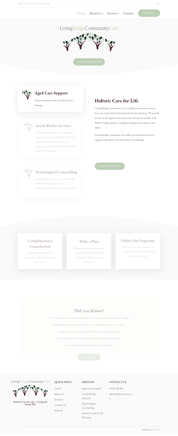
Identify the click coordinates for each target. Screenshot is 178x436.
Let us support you (89, 64)
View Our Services (110, 168)
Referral (149, 13)
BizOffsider (155, 432)
